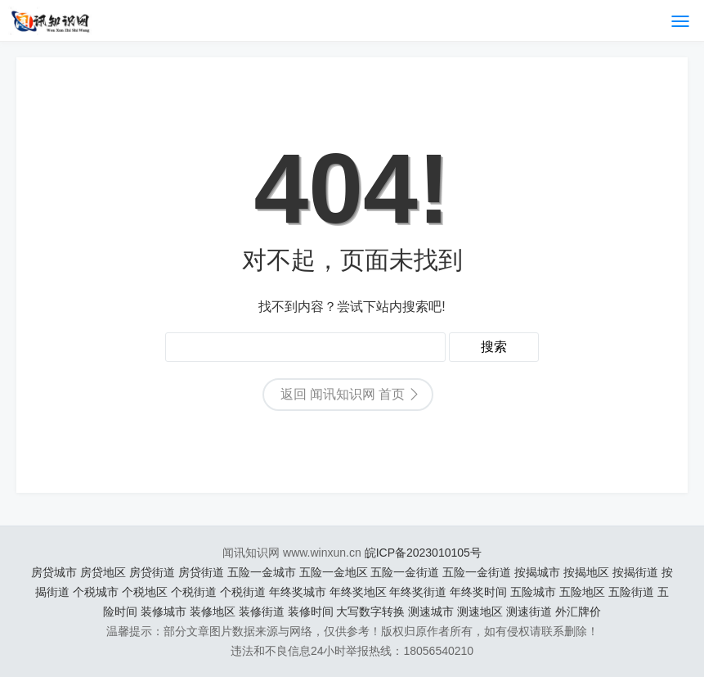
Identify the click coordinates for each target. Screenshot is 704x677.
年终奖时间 (478, 591)
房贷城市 (54, 572)
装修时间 (311, 611)
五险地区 (582, 591)
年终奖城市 (297, 591)
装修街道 (262, 611)
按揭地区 (586, 572)
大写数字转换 (370, 611)
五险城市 (533, 591)
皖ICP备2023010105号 (423, 552)
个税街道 (194, 591)
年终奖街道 (417, 591)
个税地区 (145, 591)
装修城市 (163, 611)
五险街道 (631, 591)
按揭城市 (537, 572)
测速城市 (431, 611)
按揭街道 (635, 572)
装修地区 (212, 611)
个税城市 (96, 591)
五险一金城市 (261, 572)
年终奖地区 (358, 591)
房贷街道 (152, 572)
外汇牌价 (578, 611)
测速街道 (529, 611)
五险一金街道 (404, 572)
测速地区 (480, 611)
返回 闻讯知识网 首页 (343, 394)
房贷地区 (103, 572)
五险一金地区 (333, 572)
